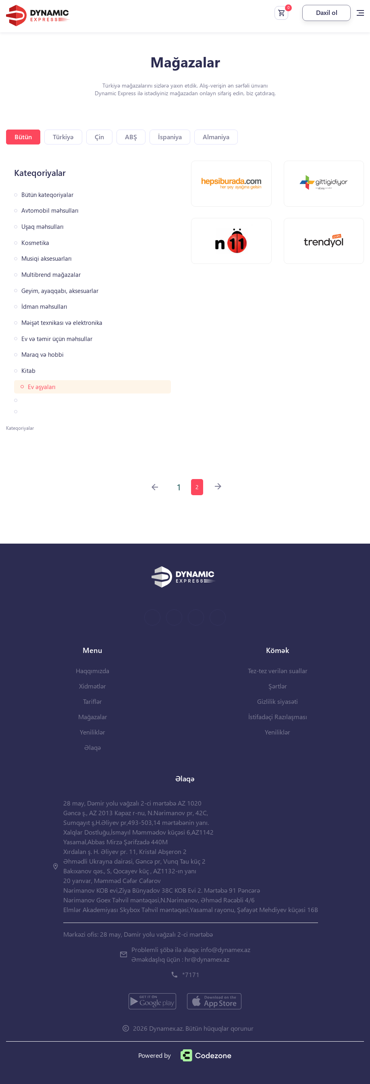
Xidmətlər (92, 686)
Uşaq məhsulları (42, 226)
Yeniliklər (92, 732)
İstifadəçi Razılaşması (277, 716)
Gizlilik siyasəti (277, 701)
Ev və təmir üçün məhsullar (56, 339)
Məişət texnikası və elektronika (61, 322)
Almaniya (216, 136)
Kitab (28, 371)
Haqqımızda (92, 670)
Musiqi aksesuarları (46, 258)
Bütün (23, 136)
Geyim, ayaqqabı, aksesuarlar (59, 291)
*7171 (191, 974)
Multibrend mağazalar (51, 274)
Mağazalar (92, 716)
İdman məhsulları (44, 306)
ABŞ (131, 136)
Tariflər (92, 701)
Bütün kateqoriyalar (47, 195)
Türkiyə (63, 136)
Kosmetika (35, 243)
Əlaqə (92, 747)
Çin (99, 136)
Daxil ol (326, 12)
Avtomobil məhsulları (50, 210)
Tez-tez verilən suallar (278, 670)
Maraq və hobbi (42, 354)
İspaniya (170, 136)
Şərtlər (277, 686)
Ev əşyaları (42, 387)
